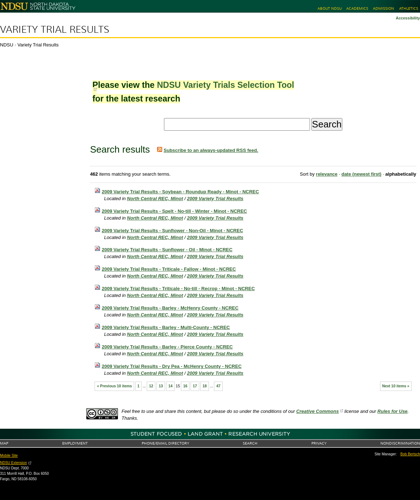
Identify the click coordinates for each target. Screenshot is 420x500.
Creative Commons (317, 411)
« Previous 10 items (114, 386)
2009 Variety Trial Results (215, 198)
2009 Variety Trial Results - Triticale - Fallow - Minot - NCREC (169, 269)
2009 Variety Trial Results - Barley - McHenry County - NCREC (170, 308)
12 (151, 386)
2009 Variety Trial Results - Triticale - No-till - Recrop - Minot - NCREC (178, 288)
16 (185, 386)
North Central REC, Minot (155, 198)
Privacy (319, 443)
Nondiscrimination (400, 443)
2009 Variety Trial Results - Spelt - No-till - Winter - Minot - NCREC (174, 211)
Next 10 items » (396, 386)
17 (195, 386)
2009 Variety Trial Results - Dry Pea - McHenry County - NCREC (172, 366)
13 (161, 386)
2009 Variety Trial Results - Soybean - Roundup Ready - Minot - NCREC (180, 191)
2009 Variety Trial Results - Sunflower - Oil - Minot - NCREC (167, 249)
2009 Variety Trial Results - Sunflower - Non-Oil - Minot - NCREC (172, 230)
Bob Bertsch (410, 454)
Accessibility (408, 18)
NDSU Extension (13, 463)
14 (170, 386)
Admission (383, 8)
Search (250, 443)
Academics (357, 8)
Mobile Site (9, 456)
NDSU (6, 45)
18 (204, 386)
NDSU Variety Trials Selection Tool (225, 85)
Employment (75, 443)
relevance (327, 174)
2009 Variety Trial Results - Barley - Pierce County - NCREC (167, 347)
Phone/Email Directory (165, 443)
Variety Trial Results (54, 29)
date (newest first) (361, 174)
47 (218, 386)
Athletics (408, 8)
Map (4, 443)
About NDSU (330, 8)
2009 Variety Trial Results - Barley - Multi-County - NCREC (166, 327)
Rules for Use (393, 411)
